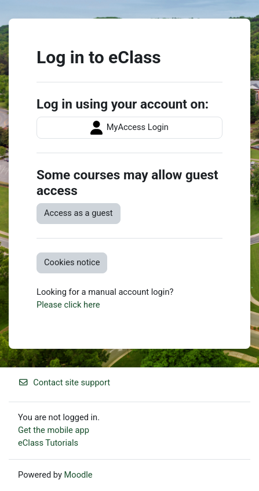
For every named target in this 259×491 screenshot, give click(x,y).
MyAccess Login (129, 128)
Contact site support (64, 382)
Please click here (68, 304)
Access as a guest (78, 213)
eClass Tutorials (48, 443)
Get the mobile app (53, 430)
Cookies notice (72, 262)
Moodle (78, 475)
